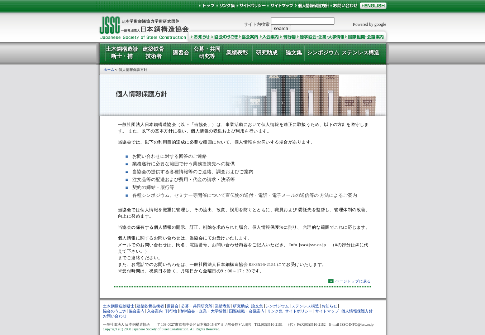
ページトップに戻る (353, 281)
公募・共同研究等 (197, 306)
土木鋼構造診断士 (118, 306)
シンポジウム (277, 306)
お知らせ (329, 306)
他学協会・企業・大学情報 (203, 311)
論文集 (257, 306)
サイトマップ (327, 311)
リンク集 (275, 311)
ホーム (109, 70)
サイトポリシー (299, 311)
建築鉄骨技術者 (150, 306)
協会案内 (136, 311)
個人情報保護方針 (357, 311)
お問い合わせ (115, 316)
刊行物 (171, 311)
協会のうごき (115, 311)
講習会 (173, 306)
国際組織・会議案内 (247, 311)
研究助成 (241, 306)
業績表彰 (222, 306)
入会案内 (155, 311)
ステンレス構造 (305, 306)
